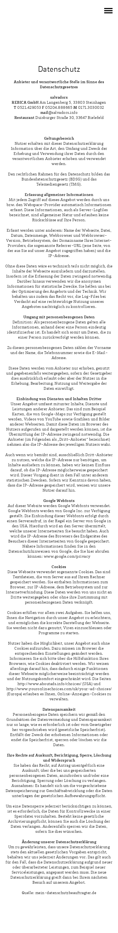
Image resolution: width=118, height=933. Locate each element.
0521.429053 (29, 108)
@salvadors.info (59, 113)
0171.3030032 (91, 108)
